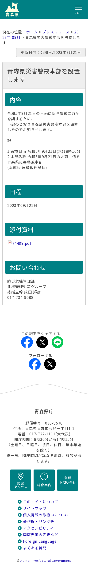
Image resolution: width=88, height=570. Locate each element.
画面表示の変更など (40, 534)
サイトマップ (35, 508)
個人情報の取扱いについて (46, 515)
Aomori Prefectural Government (45, 560)
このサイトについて (40, 501)
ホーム (32, 32)
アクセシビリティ (38, 528)
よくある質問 (35, 547)
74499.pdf (21, 243)
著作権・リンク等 (38, 521)
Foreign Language (40, 541)
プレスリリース (56, 32)
